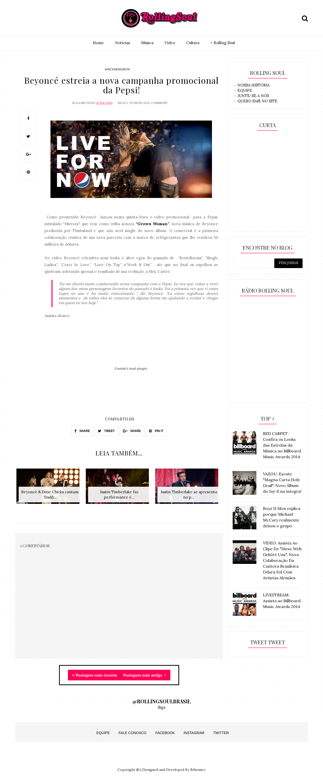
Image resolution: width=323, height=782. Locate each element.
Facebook (165, 733)
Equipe (103, 733)
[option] (50, 488)
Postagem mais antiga (144, 675)
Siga (161, 707)
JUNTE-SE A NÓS (253, 95)
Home (98, 42)
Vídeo (170, 42)
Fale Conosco (132, 733)
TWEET (106, 431)
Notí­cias (122, 42)
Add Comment (155, 103)
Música (147, 42)
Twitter (221, 733)
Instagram (193, 733)
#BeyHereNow (117, 69)
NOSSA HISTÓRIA (253, 85)
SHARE (82, 431)
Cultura (192, 42)
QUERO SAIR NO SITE (257, 101)
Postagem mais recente (94, 675)
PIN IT (156, 431)
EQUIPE (244, 90)
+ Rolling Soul (222, 42)
